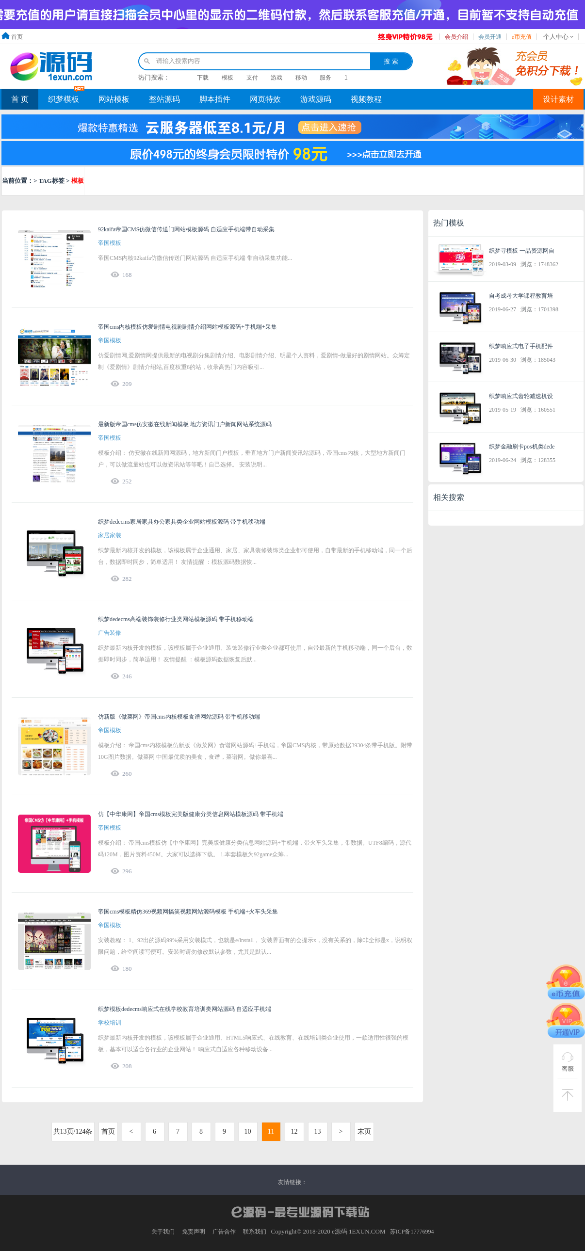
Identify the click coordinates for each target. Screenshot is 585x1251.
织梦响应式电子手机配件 (521, 346)
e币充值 (522, 36)
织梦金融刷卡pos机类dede (521, 446)
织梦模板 (63, 99)
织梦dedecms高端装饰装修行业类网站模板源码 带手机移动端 (176, 619)
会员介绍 (456, 36)
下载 (203, 77)
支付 (252, 77)
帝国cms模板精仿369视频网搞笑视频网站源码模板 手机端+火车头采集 (188, 911)
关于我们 (163, 1231)
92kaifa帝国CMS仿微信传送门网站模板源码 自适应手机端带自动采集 (186, 229)
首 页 (20, 99)
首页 (17, 36)
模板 (227, 77)
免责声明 (193, 1231)
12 (294, 1131)
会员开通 (490, 36)
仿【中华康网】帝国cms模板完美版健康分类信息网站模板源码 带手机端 (190, 814)
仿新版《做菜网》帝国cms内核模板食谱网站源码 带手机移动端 (179, 716)
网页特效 (265, 99)
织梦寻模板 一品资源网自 (521, 250)
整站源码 (164, 99)
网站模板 (114, 99)
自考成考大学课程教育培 (521, 295)
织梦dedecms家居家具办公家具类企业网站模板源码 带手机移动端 (181, 521)
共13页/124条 (73, 1131)
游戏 (276, 77)
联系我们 (254, 1231)
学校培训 (109, 1022)
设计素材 (558, 99)
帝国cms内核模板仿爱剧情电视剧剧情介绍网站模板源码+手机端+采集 (187, 326)
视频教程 (366, 99)
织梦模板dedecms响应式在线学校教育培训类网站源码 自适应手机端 (184, 1009)
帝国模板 (109, 243)
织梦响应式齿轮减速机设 (521, 396)
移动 (301, 77)
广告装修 (109, 632)
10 (247, 1131)
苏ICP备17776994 (412, 1231)
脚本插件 (214, 99)
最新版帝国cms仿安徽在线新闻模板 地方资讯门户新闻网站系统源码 (185, 424)
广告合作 (224, 1231)
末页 (364, 1131)
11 (271, 1131)
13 (317, 1131)
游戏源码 (315, 99)
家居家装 (109, 535)
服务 (325, 77)
